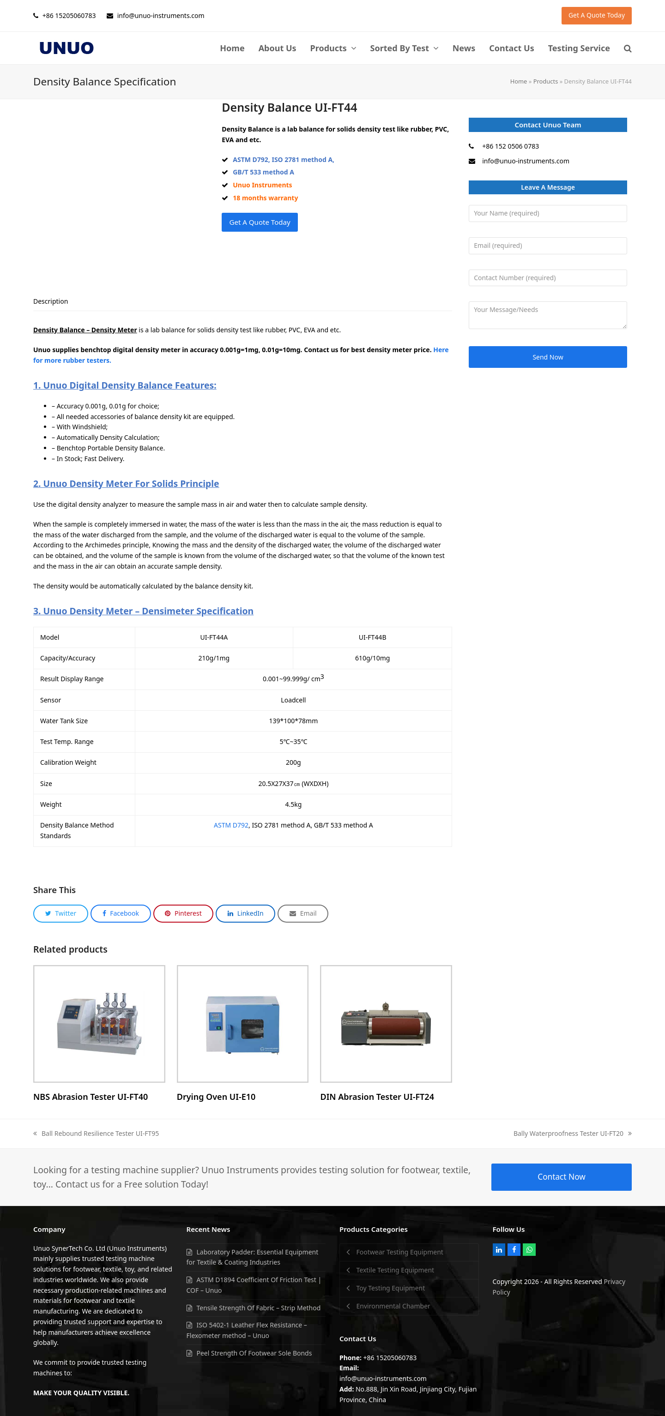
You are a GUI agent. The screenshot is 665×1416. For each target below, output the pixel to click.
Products (545, 81)
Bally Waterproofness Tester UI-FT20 (573, 1117)
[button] (628, 48)
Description (50, 284)
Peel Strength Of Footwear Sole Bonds (254, 1336)
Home (518, 81)
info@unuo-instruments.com (525, 160)
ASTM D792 (231, 808)
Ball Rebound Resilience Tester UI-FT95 (96, 1117)
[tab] (50, 285)
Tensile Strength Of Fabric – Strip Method (259, 1290)
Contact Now (561, 1160)
